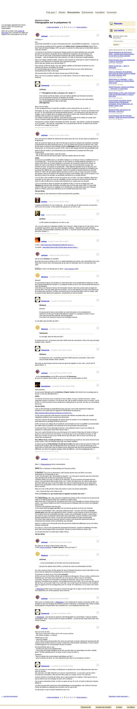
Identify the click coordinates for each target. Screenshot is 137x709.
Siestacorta (45, 85)
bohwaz (44, 241)
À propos (119, 707)
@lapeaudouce (46, 464)
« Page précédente (52, 27)
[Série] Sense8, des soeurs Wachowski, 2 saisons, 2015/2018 (122, 61)
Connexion (112, 12)
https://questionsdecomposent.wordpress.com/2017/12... (54, 413)
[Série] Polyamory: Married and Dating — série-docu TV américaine (121, 88)
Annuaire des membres (103, 707)
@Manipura (60, 602)
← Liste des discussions (9, 696)
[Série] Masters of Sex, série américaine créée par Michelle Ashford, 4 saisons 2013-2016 (122, 94)
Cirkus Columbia (45, 547)
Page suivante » (81, 27)
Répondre (118, 23)
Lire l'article (119, 30)
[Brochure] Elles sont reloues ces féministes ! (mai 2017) (120, 110)
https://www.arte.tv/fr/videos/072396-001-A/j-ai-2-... (57, 245)
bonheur (44, 202)
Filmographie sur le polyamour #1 (53, 22)
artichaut (44, 36)
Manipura (44, 277)
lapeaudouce (45, 386)
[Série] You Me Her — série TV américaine (119, 66)
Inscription (100, 12)
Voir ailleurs (131, 707)
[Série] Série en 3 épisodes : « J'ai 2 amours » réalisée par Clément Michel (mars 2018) (121, 81)
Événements (87, 12)
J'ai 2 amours (69, 269)
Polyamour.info (22, 7)
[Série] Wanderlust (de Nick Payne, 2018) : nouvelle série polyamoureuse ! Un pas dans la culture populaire (122, 54)
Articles (62, 12)
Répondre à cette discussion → (119, 696)
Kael (42, 215)
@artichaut (40, 589)
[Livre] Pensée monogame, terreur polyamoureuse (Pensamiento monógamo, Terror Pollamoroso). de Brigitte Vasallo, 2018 (121, 103)
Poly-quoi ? (51, 12)
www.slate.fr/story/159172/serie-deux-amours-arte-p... (60, 247)
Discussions (73, 12)
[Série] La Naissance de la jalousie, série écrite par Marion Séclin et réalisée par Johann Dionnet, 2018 (122, 73)
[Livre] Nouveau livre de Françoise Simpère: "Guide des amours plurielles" (122, 116)
